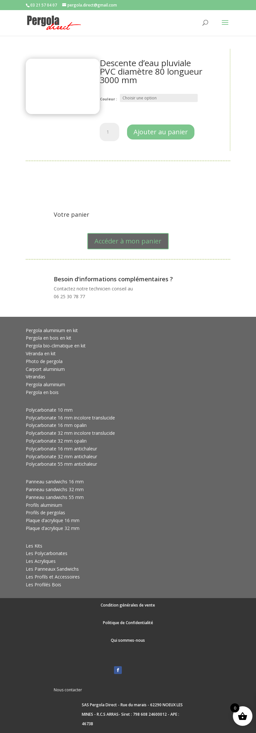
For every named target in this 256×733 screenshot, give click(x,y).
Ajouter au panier (161, 131)
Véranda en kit (41, 353)
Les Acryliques (41, 561)
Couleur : (108, 98)
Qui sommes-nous (128, 640)
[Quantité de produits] (109, 132)
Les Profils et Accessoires (53, 577)
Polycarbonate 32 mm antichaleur (61, 456)
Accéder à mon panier (128, 241)
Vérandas (35, 377)
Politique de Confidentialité (128, 622)
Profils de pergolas (45, 512)
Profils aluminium (44, 505)
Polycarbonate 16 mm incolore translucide (70, 418)
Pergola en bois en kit (48, 338)
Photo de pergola (44, 361)
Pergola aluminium (45, 384)
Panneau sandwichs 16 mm (55, 481)
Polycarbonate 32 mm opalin (56, 441)
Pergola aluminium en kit (52, 330)
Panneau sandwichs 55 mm (55, 497)
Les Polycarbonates (46, 553)
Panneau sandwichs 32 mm (55, 489)
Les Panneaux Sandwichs (52, 569)
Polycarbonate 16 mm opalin (56, 425)
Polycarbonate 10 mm (49, 410)
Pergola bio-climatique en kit (56, 346)
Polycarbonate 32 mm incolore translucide (70, 433)
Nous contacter (68, 690)
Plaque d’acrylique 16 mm (52, 520)
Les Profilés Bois (43, 584)
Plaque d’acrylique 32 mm (52, 528)
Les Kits (34, 546)
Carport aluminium (45, 369)
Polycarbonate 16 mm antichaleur (61, 449)
